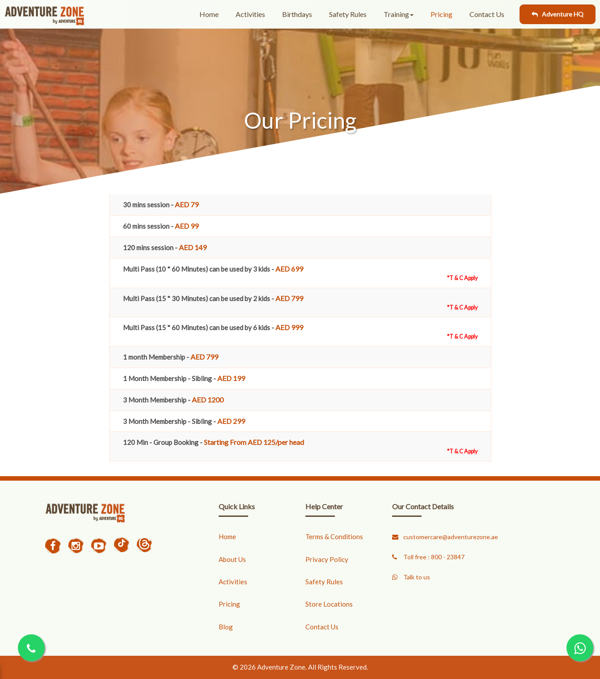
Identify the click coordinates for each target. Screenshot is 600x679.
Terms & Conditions (334, 536)
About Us (232, 559)
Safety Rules (348, 14)
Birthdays (297, 14)
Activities (250, 14)
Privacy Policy (326, 559)
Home (209, 14)
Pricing (441, 14)
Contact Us (486, 14)
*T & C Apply (462, 278)
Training (399, 14)
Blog (226, 627)
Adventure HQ (557, 14)
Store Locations (329, 604)
